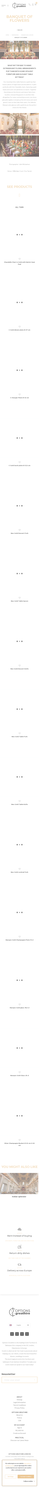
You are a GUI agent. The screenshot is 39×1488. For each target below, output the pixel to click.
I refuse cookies (29, 1481)
